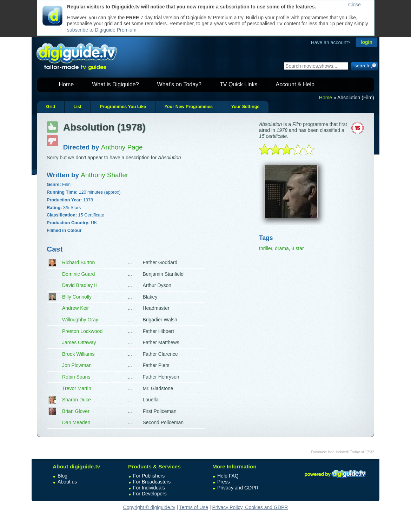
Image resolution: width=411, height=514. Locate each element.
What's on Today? (179, 84)
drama (282, 248)
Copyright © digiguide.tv (149, 507)
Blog (62, 476)
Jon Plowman (77, 365)
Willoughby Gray (80, 319)
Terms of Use (193, 507)
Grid (50, 106)
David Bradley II (79, 285)
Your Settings (245, 106)
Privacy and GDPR (237, 487)
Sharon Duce (76, 399)
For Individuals (149, 487)
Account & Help (295, 84)
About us (67, 482)
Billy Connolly (77, 297)
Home (66, 84)
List (77, 106)
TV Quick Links (239, 84)
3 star (298, 248)
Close (354, 4)
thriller (265, 248)
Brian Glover (76, 411)
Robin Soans (76, 377)
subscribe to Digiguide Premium (102, 30)
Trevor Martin (76, 388)
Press (223, 482)
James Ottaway (79, 342)
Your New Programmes (188, 106)
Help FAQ (228, 476)
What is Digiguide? (115, 84)
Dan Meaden (76, 422)
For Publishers (149, 476)
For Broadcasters (152, 482)
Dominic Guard (78, 274)
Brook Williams (78, 354)
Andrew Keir (75, 308)
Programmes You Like (123, 106)
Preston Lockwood (82, 331)
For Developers (150, 493)
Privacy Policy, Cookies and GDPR (250, 507)
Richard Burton (78, 262)
